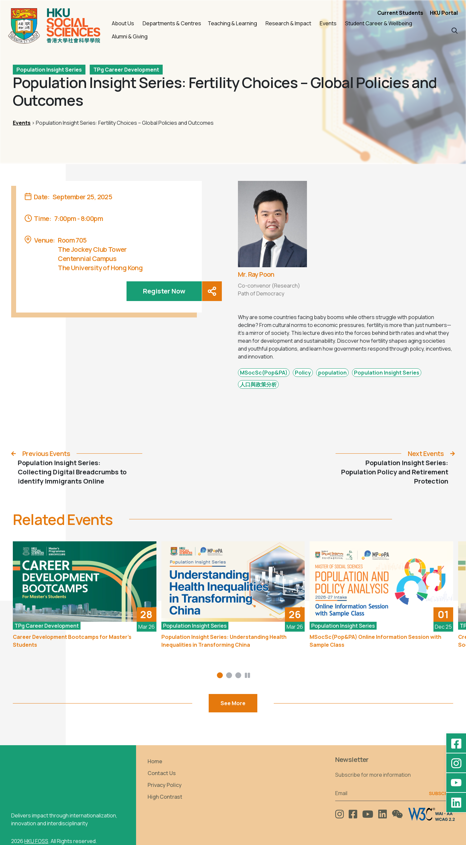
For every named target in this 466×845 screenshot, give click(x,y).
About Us (123, 23)
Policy (303, 372)
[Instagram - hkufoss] (456, 763)
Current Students (400, 12)
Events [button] (328, 23)
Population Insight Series (49, 69)
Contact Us (162, 773)
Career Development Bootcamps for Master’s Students (72, 640)
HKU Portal (444, 12)
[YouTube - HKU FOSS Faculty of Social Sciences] (456, 782)
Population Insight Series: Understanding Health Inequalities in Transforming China (224, 640)
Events (22, 122)
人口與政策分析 (258, 384)
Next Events (426, 453)
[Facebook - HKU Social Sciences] (456, 743)
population (332, 372)
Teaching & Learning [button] (232, 23)
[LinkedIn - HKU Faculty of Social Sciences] (456, 802)
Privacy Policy (165, 785)
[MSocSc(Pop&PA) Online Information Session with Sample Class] (381, 581)
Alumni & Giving (130, 36)
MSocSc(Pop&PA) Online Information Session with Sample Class (375, 640)
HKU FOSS (36, 841)
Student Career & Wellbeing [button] (378, 23)
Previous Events (46, 453)
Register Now (164, 291)
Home (155, 761)
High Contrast (165, 796)
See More (233, 703)
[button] (455, 30)
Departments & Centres (172, 23)
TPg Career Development (126, 69)
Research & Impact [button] (288, 23)
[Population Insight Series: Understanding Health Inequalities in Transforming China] (233, 581)
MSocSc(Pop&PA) (264, 372)
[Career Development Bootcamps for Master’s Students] (84, 581)
